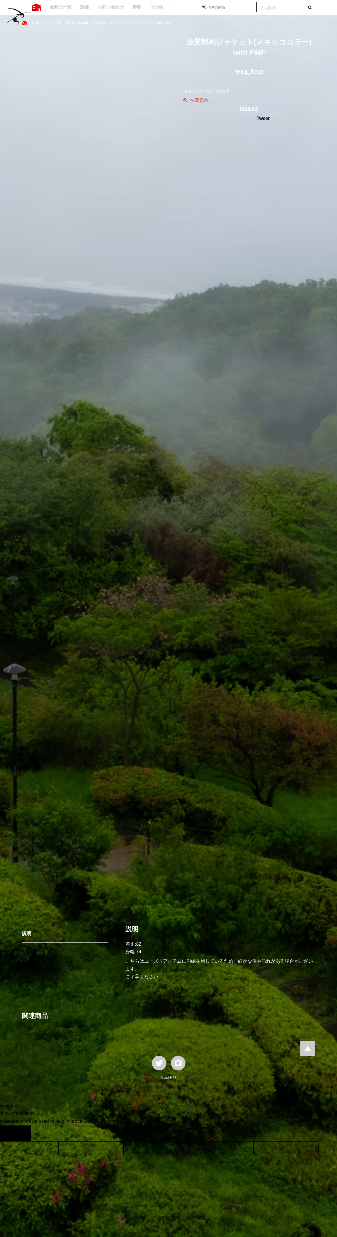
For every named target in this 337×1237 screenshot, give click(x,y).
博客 (136, 6)
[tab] (65, 934)
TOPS (69, 22)
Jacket (82, 22)
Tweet (263, 118)
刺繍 (84, 6)
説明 (26, 933)
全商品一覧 (61, 6)
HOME (36, 7)
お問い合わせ (111, 6)
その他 (156, 6)
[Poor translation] (21, 1133)
